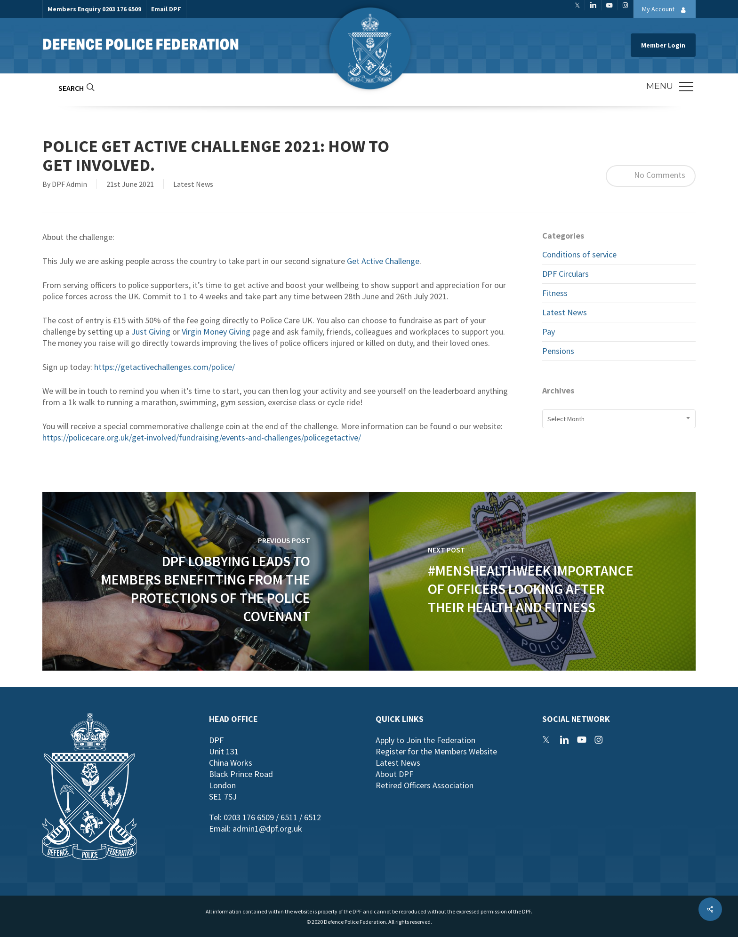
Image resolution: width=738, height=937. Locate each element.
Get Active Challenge (383, 261)
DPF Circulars (565, 273)
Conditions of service (579, 254)
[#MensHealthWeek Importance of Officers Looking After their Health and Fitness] (532, 581)
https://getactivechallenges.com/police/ (164, 366)
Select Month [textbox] (566, 419)
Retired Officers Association (424, 785)
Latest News (193, 184)
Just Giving (150, 331)
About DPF (394, 774)
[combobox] (619, 418)
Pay (548, 331)
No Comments (650, 176)
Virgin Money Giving (216, 331)
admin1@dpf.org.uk (267, 828)
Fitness (555, 293)
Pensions (558, 350)
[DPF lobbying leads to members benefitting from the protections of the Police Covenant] (205, 581)
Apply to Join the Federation (425, 740)
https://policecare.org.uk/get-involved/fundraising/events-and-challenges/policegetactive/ (201, 437)
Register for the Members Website (436, 751)
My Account (666, 9)
